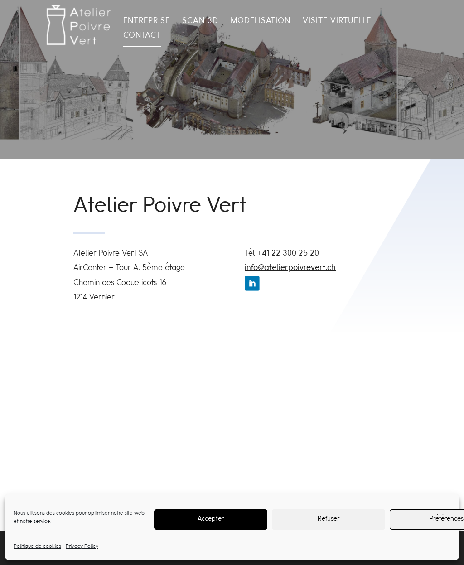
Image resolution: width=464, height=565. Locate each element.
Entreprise (146, 21)
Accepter (211, 519)
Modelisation (260, 21)
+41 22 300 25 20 (288, 253)
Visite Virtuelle (337, 21)
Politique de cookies (37, 546)
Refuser (329, 519)
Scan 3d (200, 21)
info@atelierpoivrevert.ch (290, 268)
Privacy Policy (82, 546)
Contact (142, 36)
